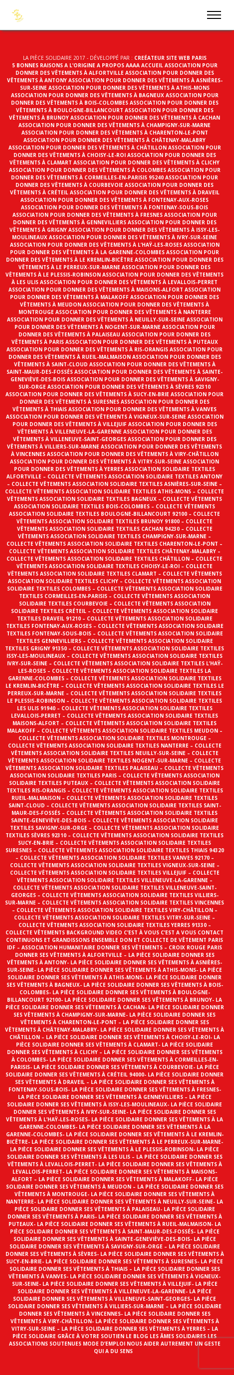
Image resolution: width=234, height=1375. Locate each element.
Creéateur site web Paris (170, 57)
